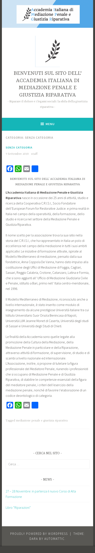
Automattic (54, 539)
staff (34, 154)
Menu (50, 124)
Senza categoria (19, 147)
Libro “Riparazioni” (18, 507)
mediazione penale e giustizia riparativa (42, 420)
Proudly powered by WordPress (39, 534)
